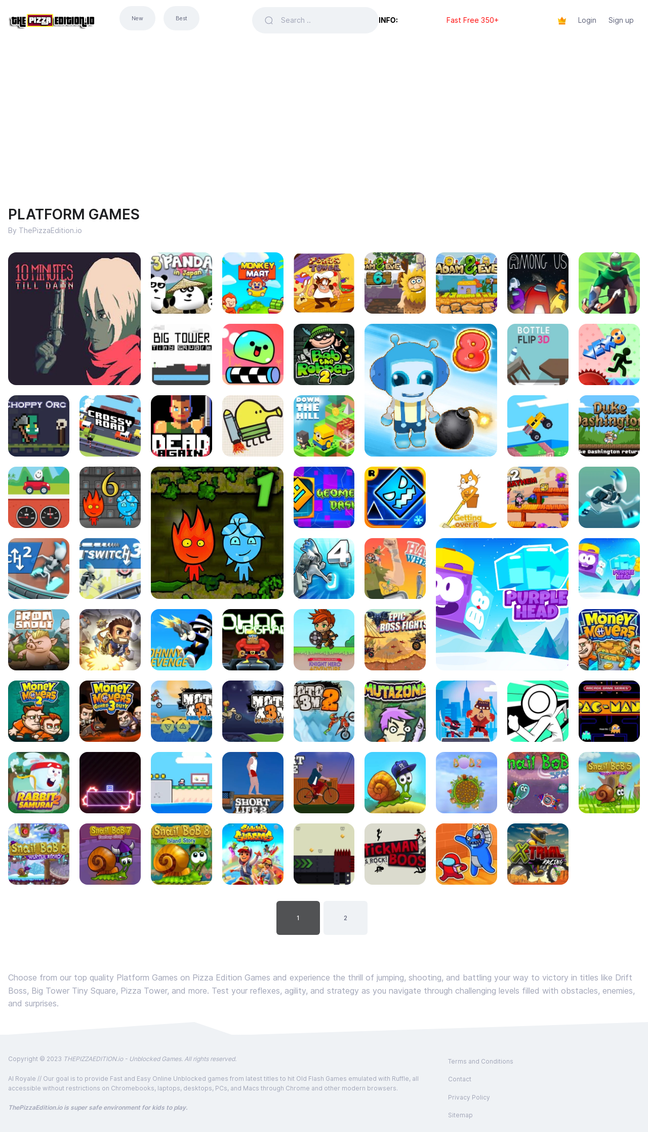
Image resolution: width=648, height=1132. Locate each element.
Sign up (621, 20)
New (137, 18)
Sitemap (460, 1115)
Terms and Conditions (480, 1061)
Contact (459, 1079)
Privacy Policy (469, 1097)
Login (587, 20)
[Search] (324, 20)
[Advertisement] (324, 116)
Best (181, 18)
